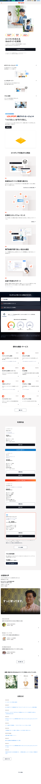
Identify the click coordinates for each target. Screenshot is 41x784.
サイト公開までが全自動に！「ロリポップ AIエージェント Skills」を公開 (18, 725)
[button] (1, 2)
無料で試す (20, 444)
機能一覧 (20, 410)
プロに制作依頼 (20, 777)
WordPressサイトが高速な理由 (29, 187)
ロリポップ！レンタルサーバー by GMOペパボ (21, 2)
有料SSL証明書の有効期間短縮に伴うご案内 (12, 740)
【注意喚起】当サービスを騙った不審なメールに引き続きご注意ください (18, 730)
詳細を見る (8, 127)
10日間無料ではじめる (20, 49)
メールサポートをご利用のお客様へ (11, 702)
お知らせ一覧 (7, 758)
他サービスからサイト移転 (20, 779)
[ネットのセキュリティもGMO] (8, 0)
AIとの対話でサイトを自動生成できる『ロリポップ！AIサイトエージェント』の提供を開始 (21, 707)
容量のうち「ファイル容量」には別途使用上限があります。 (14, 542)
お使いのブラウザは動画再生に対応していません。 (20, 601)
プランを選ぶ (20, 772)
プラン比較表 (20, 547)
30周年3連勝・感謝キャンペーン (10, 735)
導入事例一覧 (20, 661)
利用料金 (33, 221)
